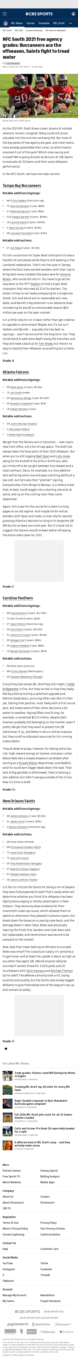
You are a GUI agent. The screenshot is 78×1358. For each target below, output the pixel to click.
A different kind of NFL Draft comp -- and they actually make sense (42, 1144)
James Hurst (17, 821)
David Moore (18, 613)
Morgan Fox (17, 640)
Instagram (9, 1269)
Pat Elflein (17, 629)
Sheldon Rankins (20, 874)
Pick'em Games (12, 1170)
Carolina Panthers (18, 598)
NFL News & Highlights (56, 30)
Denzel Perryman (20, 651)
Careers (45, 1196)
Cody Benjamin (13, 63)
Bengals (36, 863)
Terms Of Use (10, 1223)
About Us (8, 1196)
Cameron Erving (19, 635)
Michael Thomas (62, 971)
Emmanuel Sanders (22, 847)
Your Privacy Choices (52, 1228)
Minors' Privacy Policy (15, 1228)
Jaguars (34, 869)
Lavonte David (18, 222)
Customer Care (49, 1249)
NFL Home (7, 30)
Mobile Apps (47, 1182)
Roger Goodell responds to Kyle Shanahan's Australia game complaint (41, 1102)
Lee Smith (16, 392)
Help (5, 1249)
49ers (25, 429)
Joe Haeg (15, 248)
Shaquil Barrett (20, 216)
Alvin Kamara (35, 971)
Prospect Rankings (34, 30)
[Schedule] (44, 23)
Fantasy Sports (49, 1170)
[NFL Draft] (58, 23)
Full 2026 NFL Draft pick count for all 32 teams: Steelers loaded (44, 1116)
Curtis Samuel (19, 671)
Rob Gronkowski (20, 206)
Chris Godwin (19, 200)
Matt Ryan (43, 456)
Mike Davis (17, 387)
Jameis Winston (20, 816)
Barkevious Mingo (20, 398)
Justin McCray (19, 423)
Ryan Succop (16, 227)
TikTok (44, 1263)
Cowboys (28, 434)
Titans (33, 879)
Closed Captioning (13, 1234)
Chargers (29, 852)
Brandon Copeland (21, 403)
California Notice (50, 1234)
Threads (45, 1275)
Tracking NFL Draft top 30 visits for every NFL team (42, 1088)
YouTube (8, 1263)
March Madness (12, 1182)
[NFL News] (17, 23)
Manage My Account (14, 1295)
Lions (25, 858)
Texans (32, 423)
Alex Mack (15, 429)
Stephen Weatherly (21, 676)
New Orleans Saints (19, 801)
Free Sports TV (11, 1176)
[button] (70, 23)
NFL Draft (19, 30)
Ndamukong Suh (19, 211)
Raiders (36, 284)
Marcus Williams (18, 827)
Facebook (46, 1269)
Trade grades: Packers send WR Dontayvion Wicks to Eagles (45, 1074)
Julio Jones (63, 456)
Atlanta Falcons (16, 372)
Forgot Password (50, 1301)
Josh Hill (15, 858)
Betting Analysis (50, 1176)
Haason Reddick (19, 645)
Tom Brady (45, 343)
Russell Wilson (28, 763)
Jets (33, 874)
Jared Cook (16, 852)
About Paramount (13, 1202)
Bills (37, 847)
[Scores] (31, 23)
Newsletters (47, 1295)
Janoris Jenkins (19, 879)
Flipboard (8, 1281)
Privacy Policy (48, 1223)
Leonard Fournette (21, 233)
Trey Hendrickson (20, 863)
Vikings (37, 676)
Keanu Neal (15, 434)
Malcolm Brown (19, 869)
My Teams (8, 1301)
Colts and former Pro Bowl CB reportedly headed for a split (44, 1130)
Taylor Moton (18, 624)
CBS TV (7, 1208)
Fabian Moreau (18, 409)
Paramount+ (47, 1202)
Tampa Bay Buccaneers (22, 185)
